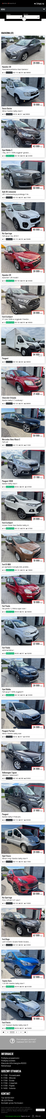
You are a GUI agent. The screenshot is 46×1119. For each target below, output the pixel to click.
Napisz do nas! (17, 1116)
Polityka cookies (8, 1060)
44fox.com (36, 1116)
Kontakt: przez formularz (12, 1103)
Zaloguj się (39, 3)
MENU (3, 9)
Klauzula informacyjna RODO (13, 1063)
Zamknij (40, 1110)
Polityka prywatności (10, 1058)
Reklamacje (6, 1065)
